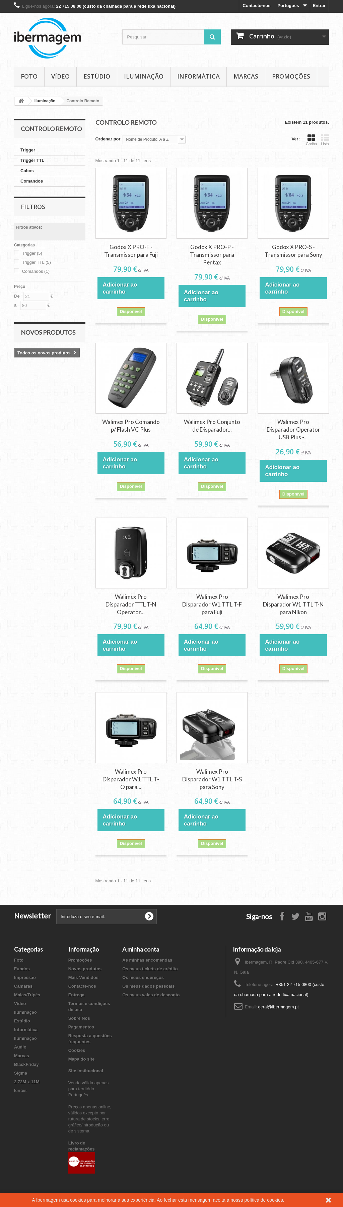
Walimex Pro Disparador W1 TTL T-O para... (130, 779)
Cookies (76, 1050)
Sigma (20, 1073)
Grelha (311, 140)
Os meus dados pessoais (148, 986)
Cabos (27, 170)
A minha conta (140, 949)
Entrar (319, 5)
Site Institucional (85, 1070)
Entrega (76, 994)
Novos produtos (48, 332)
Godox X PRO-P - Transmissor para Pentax (212, 254)
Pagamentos (81, 1026)
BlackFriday (26, 1064)
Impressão (25, 977)
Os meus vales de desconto (151, 994)
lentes (20, 1090)
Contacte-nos (256, 5)
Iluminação (143, 76)
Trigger (27, 149)
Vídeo (60, 76)
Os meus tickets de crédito (150, 968)
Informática (198, 76)
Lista (325, 140)
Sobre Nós (79, 1018)
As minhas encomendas (147, 960)
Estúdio (96, 76)
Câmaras (23, 986)
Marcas (245, 76)
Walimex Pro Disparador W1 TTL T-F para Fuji (212, 604)
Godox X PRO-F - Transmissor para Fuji (131, 250)
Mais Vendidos (83, 977)
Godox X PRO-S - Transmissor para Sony (293, 250)
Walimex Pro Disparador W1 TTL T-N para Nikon (293, 604)
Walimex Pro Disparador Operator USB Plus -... (293, 429)
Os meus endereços (143, 977)
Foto (29, 76)
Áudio (20, 1047)
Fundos (22, 968)
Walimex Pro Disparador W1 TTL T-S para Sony (212, 779)
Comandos (31, 181)
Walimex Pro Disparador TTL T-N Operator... (131, 604)
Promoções (291, 76)
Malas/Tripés (27, 994)
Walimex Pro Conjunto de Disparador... (212, 425)
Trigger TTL (32, 160)
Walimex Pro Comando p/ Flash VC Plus (131, 425)
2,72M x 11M (27, 1081)
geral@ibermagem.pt (278, 1006)
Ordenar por (108, 138)
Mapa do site (81, 1059)
